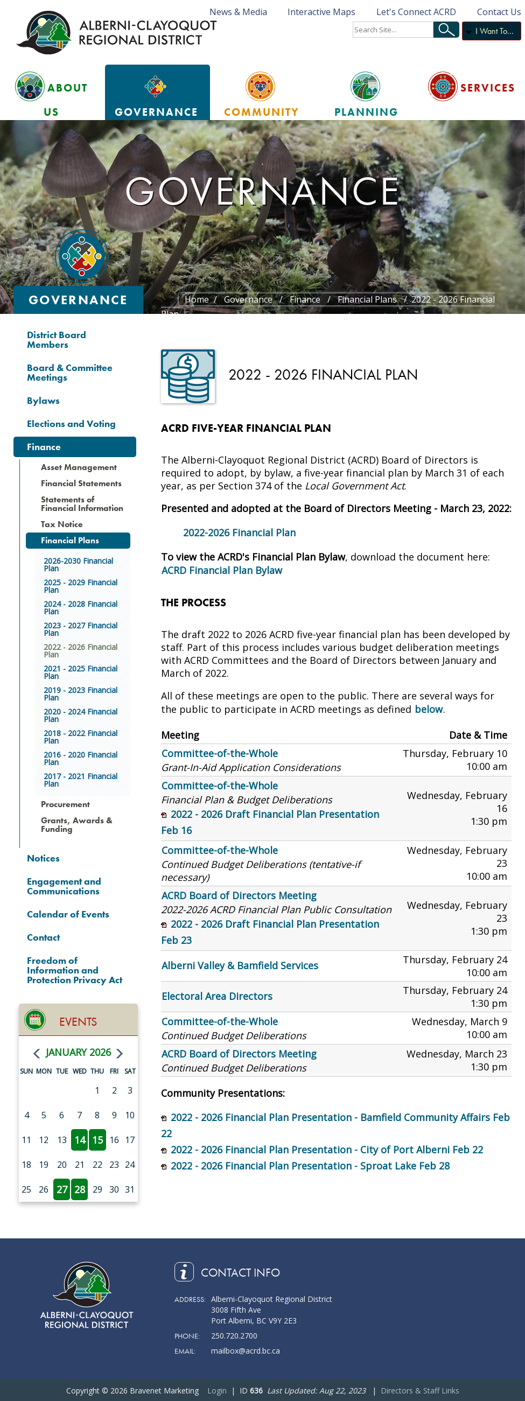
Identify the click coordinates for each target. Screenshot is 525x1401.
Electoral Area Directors (217, 996)
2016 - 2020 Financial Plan (80, 758)
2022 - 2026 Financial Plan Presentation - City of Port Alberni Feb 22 (327, 1149)
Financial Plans (70, 540)
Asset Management (79, 467)
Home (197, 299)
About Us (66, 100)
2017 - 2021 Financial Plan (80, 780)
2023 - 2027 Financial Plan (80, 629)
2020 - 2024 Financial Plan (80, 715)
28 (79, 1189)
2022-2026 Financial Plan (239, 532)
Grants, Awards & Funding (77, 825)
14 (79, 1139)
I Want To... (494, 31)
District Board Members (56, 339)
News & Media (238, 12)
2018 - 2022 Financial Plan (80, 737)
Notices (43, 858)
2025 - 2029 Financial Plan (80, 586)
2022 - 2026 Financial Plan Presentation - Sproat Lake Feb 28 (310, 1165)
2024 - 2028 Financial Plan (80, 608)
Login (217, 1390)
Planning (366, 112)
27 (62, 1189)
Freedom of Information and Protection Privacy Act (74, 970)
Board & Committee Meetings (70, 372)
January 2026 (78, 1052)
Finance (44, 446)
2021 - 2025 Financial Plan (80, 672)
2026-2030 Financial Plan (78, 564)
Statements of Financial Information (82, 504)
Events (78, 1021)
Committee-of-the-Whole (220, 753)
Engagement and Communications (64, 886)
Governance (156, 112)
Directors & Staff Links (420, 1390)
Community (261, 112)
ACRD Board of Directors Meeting (239, 895)
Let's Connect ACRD (416, 12)
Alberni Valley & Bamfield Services (240, 965)
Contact (43, 937)
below (429, 709)
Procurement (65, 804)
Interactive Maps (321, 12)
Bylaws (43, 400)
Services (487, 88)
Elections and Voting (71, 423)
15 (97, 1139)
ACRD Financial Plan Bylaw (222, 570)
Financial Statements (81, 483)
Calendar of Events (68, 914)
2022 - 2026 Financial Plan (80, 651)
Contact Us (499, 12)
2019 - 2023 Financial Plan (80, 694)
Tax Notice (62, 524)
